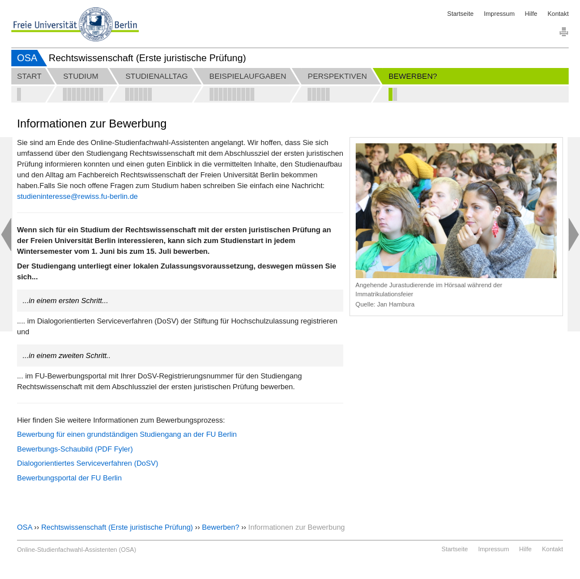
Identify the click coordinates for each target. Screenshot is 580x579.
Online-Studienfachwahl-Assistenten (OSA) (76, 549)
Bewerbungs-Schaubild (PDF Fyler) (75, 449)
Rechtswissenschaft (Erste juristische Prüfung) (117, 527)
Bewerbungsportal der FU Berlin (69, 478)
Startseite (460, 13)
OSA (27, 58)
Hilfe (531, 13)
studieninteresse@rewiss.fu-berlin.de (77, 196)
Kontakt (558, 13)
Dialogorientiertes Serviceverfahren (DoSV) (87, 463)
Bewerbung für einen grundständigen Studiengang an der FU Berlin (127, 434)
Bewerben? (221, 527)
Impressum (499, 13)
